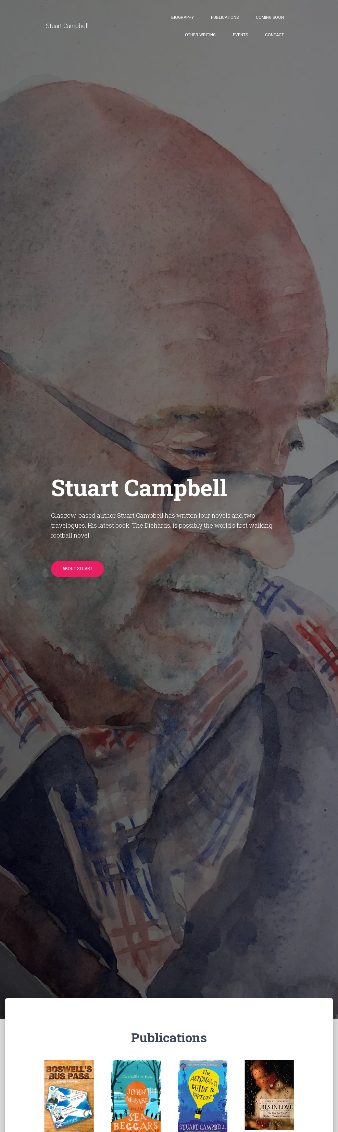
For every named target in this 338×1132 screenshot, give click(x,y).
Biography (182, 17)
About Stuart (77, 568)
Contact (274, 35)
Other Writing (200, 35)
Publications (225, 17)
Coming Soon (270, 17)
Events (240, 35)
